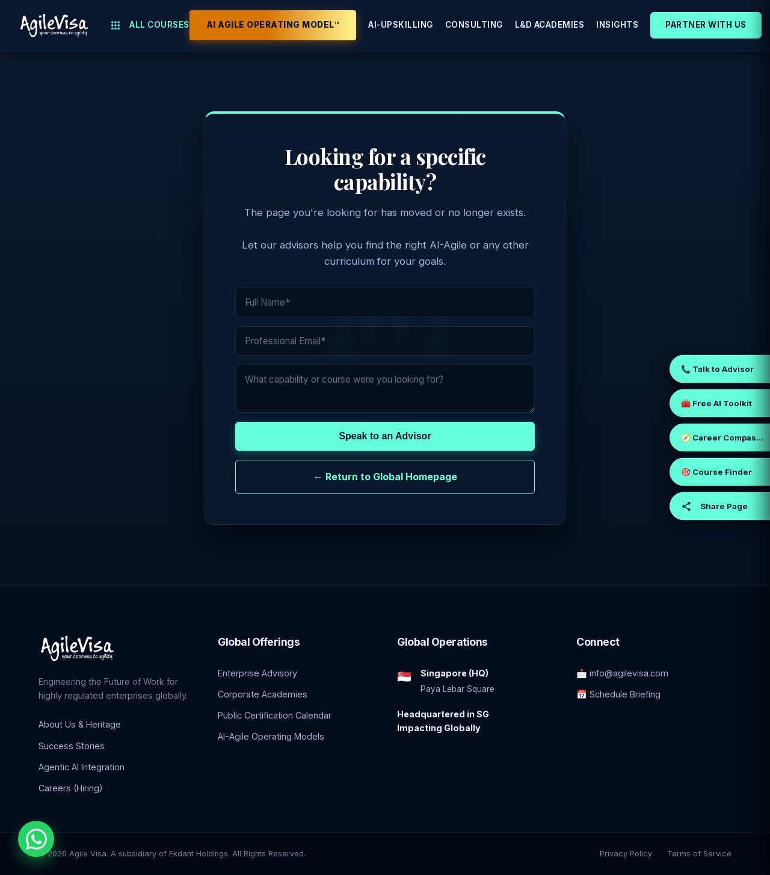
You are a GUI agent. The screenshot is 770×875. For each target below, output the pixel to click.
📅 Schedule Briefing (618, 694)
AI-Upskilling (400, 24)
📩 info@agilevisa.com (622, 673)
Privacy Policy (626, 853)
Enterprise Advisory (257, 673)
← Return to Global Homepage (385, 477)
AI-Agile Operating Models (271, 736)
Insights (617, 24)
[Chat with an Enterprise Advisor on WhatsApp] (36, 839)
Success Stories (71, 746)
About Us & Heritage (79, 724)
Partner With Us (706, 24)
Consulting (474, 24)
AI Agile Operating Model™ (273, 24)
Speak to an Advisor (385, 436)
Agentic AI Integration (81, 767)
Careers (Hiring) (70, 788)
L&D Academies (550, 24)
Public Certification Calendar (274, 715)
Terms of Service (699, 853)
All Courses (149, 25)
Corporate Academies (262, 694)
